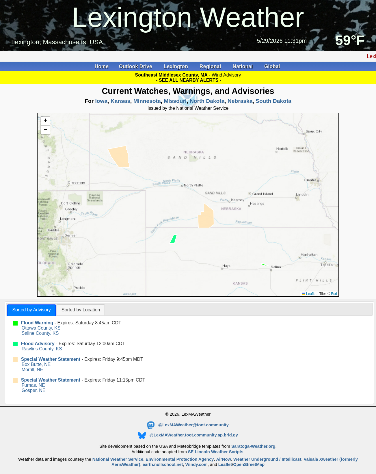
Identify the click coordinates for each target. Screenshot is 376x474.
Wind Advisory (226, 75)
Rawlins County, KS (42, 348)
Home (101, 66)
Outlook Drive (136, 66)
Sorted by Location (81, 309)
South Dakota (273, 101)
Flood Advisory (38, 343)
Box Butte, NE (36, 364)
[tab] (31, 310)
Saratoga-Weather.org (253, 446)
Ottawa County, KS (41, 328)
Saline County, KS (40, 333)
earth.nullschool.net (163, 464)
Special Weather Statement (50, 359)
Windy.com (196, 464)
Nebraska (240, 101)
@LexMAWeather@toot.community (188, 425)
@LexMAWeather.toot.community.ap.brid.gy (188, 435)
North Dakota (207, 101)
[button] (45, 121)
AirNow (223, 459)
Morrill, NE (32, 369)
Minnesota (147, 101)
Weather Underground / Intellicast (267, 459)
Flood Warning (37, 322)
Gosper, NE (34, 390)
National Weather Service (117, 459)
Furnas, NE (33, 385)
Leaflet (309, 294)
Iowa (101, 101)
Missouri (175, 101)
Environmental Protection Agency (180, 459)
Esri (334, 294)
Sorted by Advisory (31, 309)
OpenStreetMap (249, 464)
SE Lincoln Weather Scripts (215, 451)
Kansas (120, 101)
